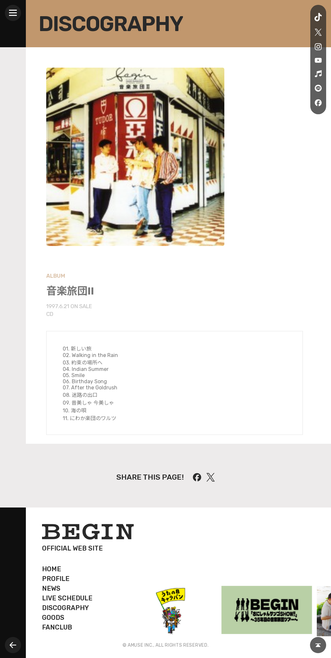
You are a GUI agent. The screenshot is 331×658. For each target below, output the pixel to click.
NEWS (51, 588)
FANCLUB (57, 627)
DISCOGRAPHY (65, 608)
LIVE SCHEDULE (67, 598)
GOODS (53, 617)
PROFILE (55, 578)
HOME (51, 569)
